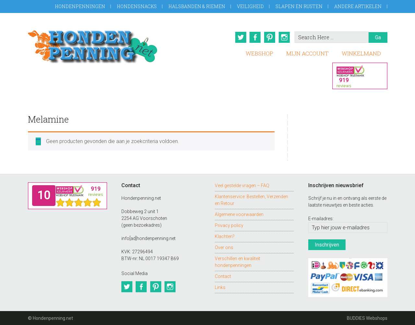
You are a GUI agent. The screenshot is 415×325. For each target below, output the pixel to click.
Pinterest (269, 37)
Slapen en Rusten (299, 6)
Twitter (239, 37)
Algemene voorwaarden (239, 213)
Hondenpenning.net (93, 44)
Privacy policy (229, 224)
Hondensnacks (137, 6)
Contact (223, 275)
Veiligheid (250, 6)
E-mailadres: (321, 218)
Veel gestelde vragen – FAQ (242, 184)
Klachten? (225, 235)
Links (220, 286)
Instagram (284, 37)
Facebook (254, 37)
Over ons (224, 246)
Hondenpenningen (80, 6)
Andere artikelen (358, 6)
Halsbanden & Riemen (196, 6)
